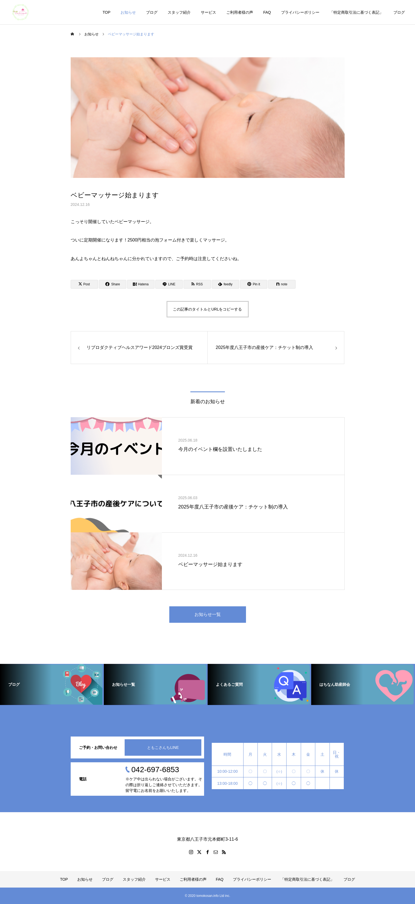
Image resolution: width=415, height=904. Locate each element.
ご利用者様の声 (239, 12)
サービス (208, 12)
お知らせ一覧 (207, 614)
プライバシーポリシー (300, 12)
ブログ (152, 12)
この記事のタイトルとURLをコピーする (207, 309)
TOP (106, 12)
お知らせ (128, 12)
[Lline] (169, 284)
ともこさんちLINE (163, 747)
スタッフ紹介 (179, 12)
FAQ (267, 12)
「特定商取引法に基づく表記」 (356, 12)
